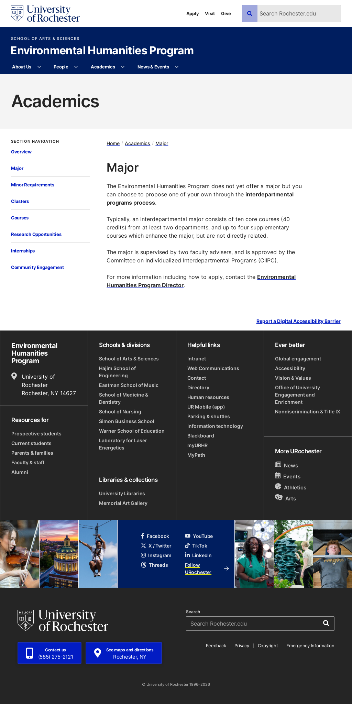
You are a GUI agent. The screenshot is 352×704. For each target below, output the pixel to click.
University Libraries (122, 493)
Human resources (208, 397)
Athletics (290, 487)
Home (113, 143)
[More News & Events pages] (177, 67)
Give (226, 13)
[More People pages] (76, 67)
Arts (285, 498)
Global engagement (298, 358)
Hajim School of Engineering (117, 372)
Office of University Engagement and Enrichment (297, 394)
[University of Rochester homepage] (45, 14)
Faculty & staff (27, 462)
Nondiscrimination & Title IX (307, 411)
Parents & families (32, 453)
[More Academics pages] (123, 67)
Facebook (155, 536)
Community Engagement (37, 267)
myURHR (197, 445)
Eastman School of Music (128, 385)
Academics (103, 67)
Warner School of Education (132, 430)
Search (193, 612)
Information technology (215, 426)
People (61, 67)
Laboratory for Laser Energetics (123, 444)
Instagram (156, 555)
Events (287, 476)
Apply (192, 13)
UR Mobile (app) (206, 406)
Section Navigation (35, 141)
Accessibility (290, 368)
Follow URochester (207, 568)
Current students (31, 443)
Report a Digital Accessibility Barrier (298, 321)
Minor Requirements (32, 185)
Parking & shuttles (208, 416)
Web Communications (213, 368)
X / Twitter (156, 545)
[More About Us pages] (39, 67)
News (286, 465)
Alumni (19, 472)
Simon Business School (126, 421)
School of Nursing (120, 411)
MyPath (196, 455)
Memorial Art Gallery (123, 503)
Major (17, 168)
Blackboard (200, 435)
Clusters (20, 201)
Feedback (216, 645)
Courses (20, 218)
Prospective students (36, 433)
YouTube (199, 536)
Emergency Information (310, 645)
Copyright (268, 645)
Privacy (241, 645)
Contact (196, 378)
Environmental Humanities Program (102, 51)
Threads (154, 565)
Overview (21, 152)
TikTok (196, 545)
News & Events (153, 67)
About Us (21, 67)
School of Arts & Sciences (45, 38)
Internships (23, 251)
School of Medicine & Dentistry (123, 398)
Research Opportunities (36, 234)
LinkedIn (198, 555)
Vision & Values (293, 378)
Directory (198, 387)
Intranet (196, 358)
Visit (210, 13)
